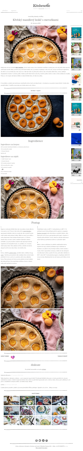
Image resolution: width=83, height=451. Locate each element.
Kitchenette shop (76, 21)
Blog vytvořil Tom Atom (41, 448)
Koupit (2, 169)
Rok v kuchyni (19, 67)
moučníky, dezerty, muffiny (35, 16)
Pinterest (46, 440)
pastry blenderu (27, 231)
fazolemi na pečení (42, 233)
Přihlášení (5, 10)
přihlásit (44, 369)
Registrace (13, 10)
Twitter (40, 440)
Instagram (43, 440)
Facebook (36, 440)
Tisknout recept (62, 356)
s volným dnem (12, 253)
